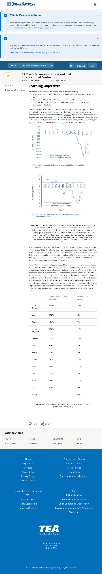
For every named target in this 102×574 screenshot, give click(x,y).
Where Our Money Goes (74, 499)
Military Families (74, 495)
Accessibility (28, 472)
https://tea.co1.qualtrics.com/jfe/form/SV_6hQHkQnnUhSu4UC (35, 52)
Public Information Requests (74, 476)
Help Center (28, 463)
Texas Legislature (28, 503)
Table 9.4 (32, 265)
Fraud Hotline (74, 467)
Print (35, 424)
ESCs (28, 495)
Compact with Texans (74, 459)
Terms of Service (28, 480)
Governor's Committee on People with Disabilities (74, 510)
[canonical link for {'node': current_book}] (71, 66)
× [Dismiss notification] (98, 15)
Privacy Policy (28, 476)
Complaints (74, 472)
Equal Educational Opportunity (74, 503)
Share (47, 424)
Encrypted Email (74, 463)
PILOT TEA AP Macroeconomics (30, 65)
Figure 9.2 (51, 112)
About (28, 459)
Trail (74, 491)
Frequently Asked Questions (28, 491)
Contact (28, 467)
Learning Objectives (16, 90)
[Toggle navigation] (95, 4)
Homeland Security (28, 508)
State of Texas (28, 499)
